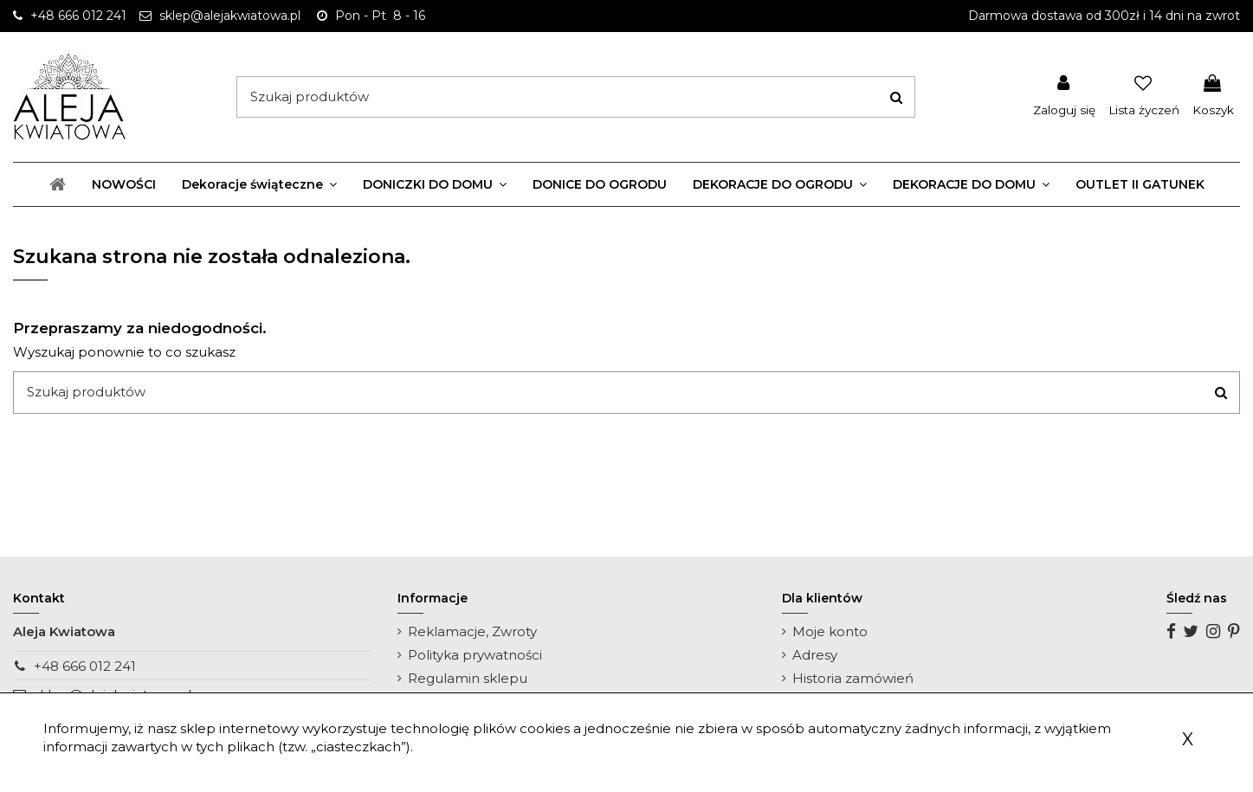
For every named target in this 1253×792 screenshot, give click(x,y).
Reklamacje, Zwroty (472, 631)
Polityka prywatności (475, 655)
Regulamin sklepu (467, 678)
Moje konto (830, 631)
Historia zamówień (853, 678)
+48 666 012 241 (85, 666)
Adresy (814, 655)
